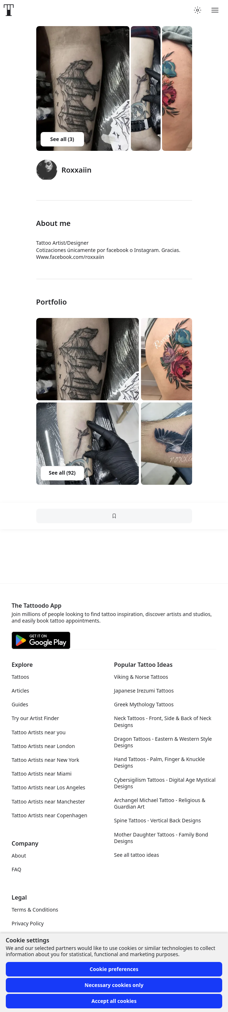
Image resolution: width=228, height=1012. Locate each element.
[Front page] (8, 10)
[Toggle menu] (215, 10)
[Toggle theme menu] (197, 10)
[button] (87, 359)
